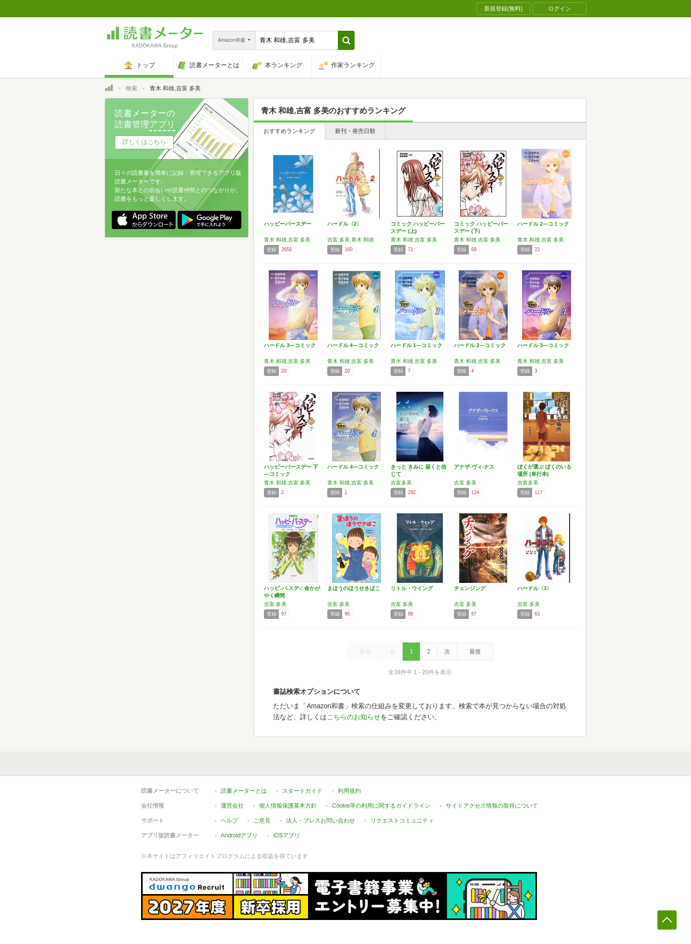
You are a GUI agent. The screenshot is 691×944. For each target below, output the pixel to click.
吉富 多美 (465, 482)
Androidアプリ (239, 835)
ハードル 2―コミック (543, 224)
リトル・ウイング (412, 588)
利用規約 (349, 791)
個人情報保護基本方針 (288, 806)
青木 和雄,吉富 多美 (287, 239)
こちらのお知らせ (354, 717)
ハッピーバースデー (287, 224)
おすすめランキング (289, 131)
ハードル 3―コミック (290, 345)
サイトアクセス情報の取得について (492, 806)
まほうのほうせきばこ (353, 588)
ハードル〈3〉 (534, 588)
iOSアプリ (286, 835)
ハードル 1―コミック (416, 345)
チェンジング (470, 588)
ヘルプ (229, 820)
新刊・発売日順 (355, 131)
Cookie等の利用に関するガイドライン (381, 806)
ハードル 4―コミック (353, 345)
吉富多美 (401, 482)
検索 (131, 88)
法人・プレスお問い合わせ (320, 820)
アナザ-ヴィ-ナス (474, 467)
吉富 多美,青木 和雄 (350, 239)
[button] (346, 40)
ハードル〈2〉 (344, 224)
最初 (365, 651)
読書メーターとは (244, 791)
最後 (475, 651)
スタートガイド (302, 791)
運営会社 (232, 806)
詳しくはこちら (144, 141)
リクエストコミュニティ (402, 820)
